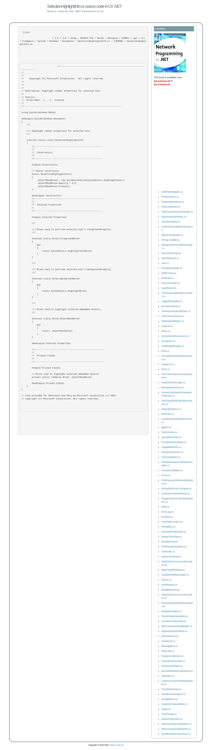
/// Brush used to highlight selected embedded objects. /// (61, 309)
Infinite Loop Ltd (116, 745)
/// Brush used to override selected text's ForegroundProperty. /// (67, 231)
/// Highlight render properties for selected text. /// (56, 131)
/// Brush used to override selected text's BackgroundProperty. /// (67, 271)
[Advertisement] (167, 138)
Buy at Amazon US (162, 81)
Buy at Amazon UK (162, 84)
